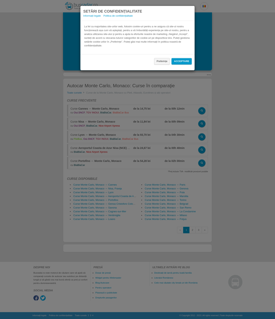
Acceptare (181, 61)
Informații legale (92, 15)
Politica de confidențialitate (118, 15)
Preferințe (162, 61)
